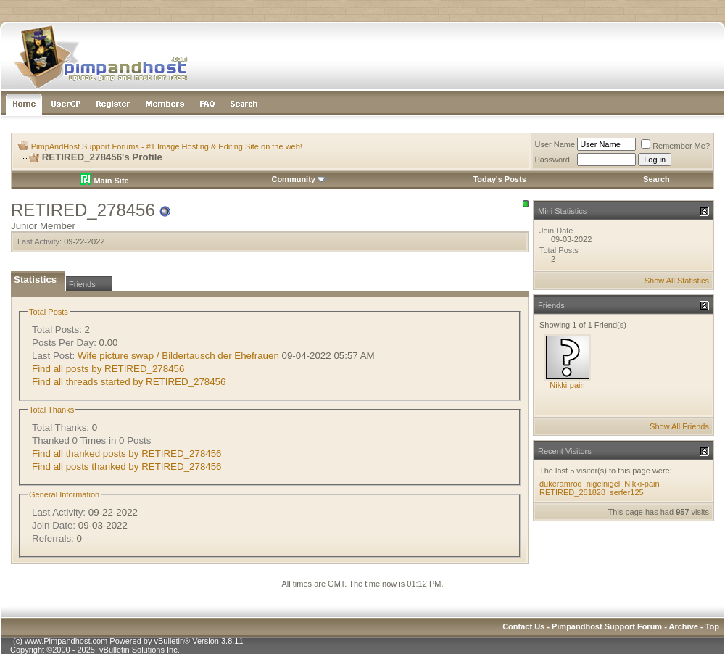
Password (552, 159)
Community (298, 179)
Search (656, 179)
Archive (683, 626)
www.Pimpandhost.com (66, 641)
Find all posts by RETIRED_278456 (108, 368)
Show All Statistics (677, 280)
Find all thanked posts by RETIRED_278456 (127, 453)
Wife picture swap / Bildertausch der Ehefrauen (178, 355)
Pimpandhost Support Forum (607, 626)
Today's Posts (499, 179)
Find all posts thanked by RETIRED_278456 (127, 466)
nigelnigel (603, 483)
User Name (555, 144)
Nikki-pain (567, 385)
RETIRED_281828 (572, 492)
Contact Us (523, 626)
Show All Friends (679, 426)
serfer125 (626, 492)
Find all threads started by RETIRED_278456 (128, 381)
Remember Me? (675, 145)
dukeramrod (560, 483)
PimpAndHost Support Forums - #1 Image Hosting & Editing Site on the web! (166, 146)
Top (712, 626)
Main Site (104, 180)
